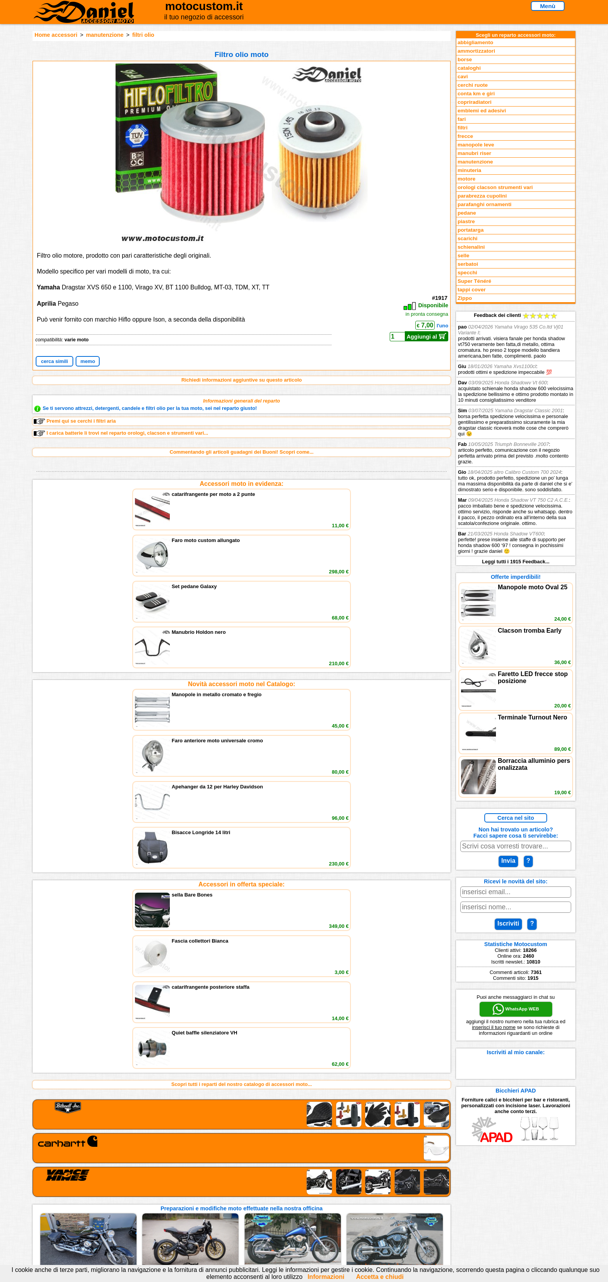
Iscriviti (508, 923)
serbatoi (468, 264)
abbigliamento (475, 42)
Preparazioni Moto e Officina (152, 1215)
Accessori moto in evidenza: (241, 483)
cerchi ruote (473, 85)
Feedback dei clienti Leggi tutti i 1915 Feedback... (516, 438)
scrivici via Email (234, 1192)
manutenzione (105, 35)
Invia (508, 860)
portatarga (471, 230)
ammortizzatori (476, 51)
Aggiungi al (427, 336)
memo (88, 361)
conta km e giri (476, 93)
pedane (467, 213)
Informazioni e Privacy (240, 1208)
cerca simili (54, 361)
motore (466, 179)
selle (463, 255)
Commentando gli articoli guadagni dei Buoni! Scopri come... (241, 452)
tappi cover (472, 290)
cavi (463, 76)
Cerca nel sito (515, 818)
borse (465, 59)
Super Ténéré (474, 281)
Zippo (465, 298)
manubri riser (474, 153)
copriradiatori (475, 102)
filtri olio (143, 35)
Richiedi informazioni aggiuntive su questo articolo (241, 380)
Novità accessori (138, 1200)
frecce (465, 136)
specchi (467, 272)
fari (462, 119)
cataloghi (469, 68)
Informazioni (325, 1276)
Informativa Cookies (238, 1215)
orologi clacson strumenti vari (495, 187)
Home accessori (56, 35)
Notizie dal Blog (137, 1224)
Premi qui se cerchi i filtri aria (75, 421)
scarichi (467, 238)
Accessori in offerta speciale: (242, 605)
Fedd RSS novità (234, 1224)
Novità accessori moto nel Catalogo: (241, 544)
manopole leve (476, 145)
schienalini (471, 247)
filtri (463, 128)
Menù (548, 6)
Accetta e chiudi (380, 1276)
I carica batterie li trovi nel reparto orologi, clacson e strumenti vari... (121, 433)
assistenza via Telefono (241, 1200)
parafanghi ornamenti (484, 204)
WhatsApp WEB (515, 1009)
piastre (466, 221)
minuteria (469, 170)
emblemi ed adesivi (482, 111)
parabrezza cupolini (482, 196)
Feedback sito (135, 1208)
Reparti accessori (139, 1192)
